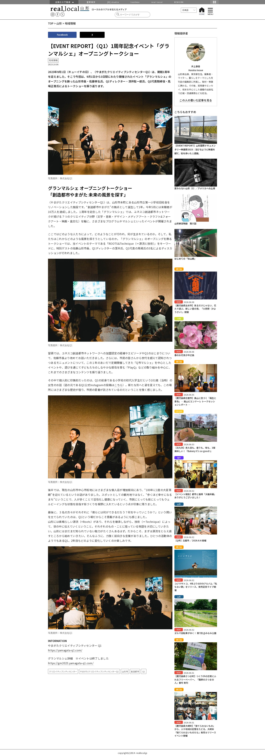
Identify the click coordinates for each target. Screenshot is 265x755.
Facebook (62, 34)
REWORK (179, 2)
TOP (50, 23)
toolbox (135, 2)
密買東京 (91, 2)
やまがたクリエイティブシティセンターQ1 (99, 671)
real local (157, 2)
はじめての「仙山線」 (185, 258)
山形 (59, 23)
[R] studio (113, 2)
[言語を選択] (189, 10)
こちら (118, 385)
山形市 (125, 671)
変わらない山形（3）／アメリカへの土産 (194, 188)
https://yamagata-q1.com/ (65, 650)
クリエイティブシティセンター (63, 671)
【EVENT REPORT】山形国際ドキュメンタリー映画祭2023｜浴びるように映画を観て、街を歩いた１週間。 (195, 149)
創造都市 (135, 671)
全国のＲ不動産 (64, 2)
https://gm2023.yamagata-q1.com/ (70, 663)
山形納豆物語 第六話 (185, 223)
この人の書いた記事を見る (195, 100)
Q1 (143, 671)
